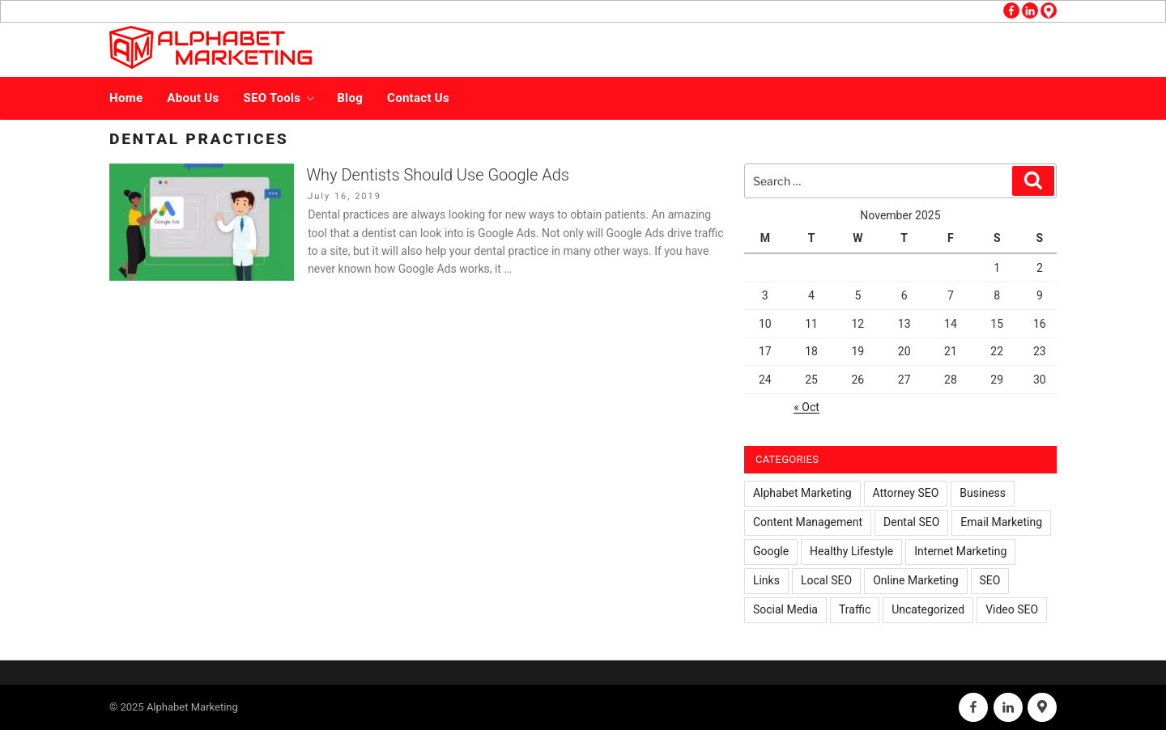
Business (983, 492)
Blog (350, 98)
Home (126, 98)
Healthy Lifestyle (851, 551)
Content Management (807, 522)
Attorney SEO (906, 492)
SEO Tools (280, 98)
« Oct (806, 407)
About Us (193, 98)
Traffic (854, 609)
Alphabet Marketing (802, 492)
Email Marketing (1001, 522)
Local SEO (826, 580)
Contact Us (418, 98)
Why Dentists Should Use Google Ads (437, 175)
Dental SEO (911, 522)
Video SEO (1011, 609)
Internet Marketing (960, 551)
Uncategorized (928, 609)
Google (771, 551)
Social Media (785, 609)
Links (766, 580)
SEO (990, 580)
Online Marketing (915, 580)
